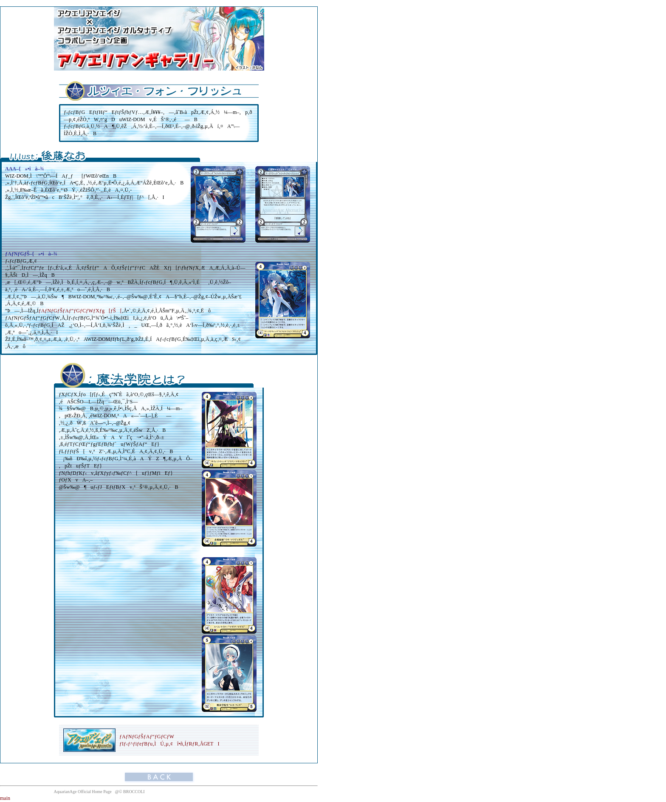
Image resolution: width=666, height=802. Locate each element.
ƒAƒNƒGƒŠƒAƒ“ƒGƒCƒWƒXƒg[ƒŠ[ (80, 311)
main (5, 798)
